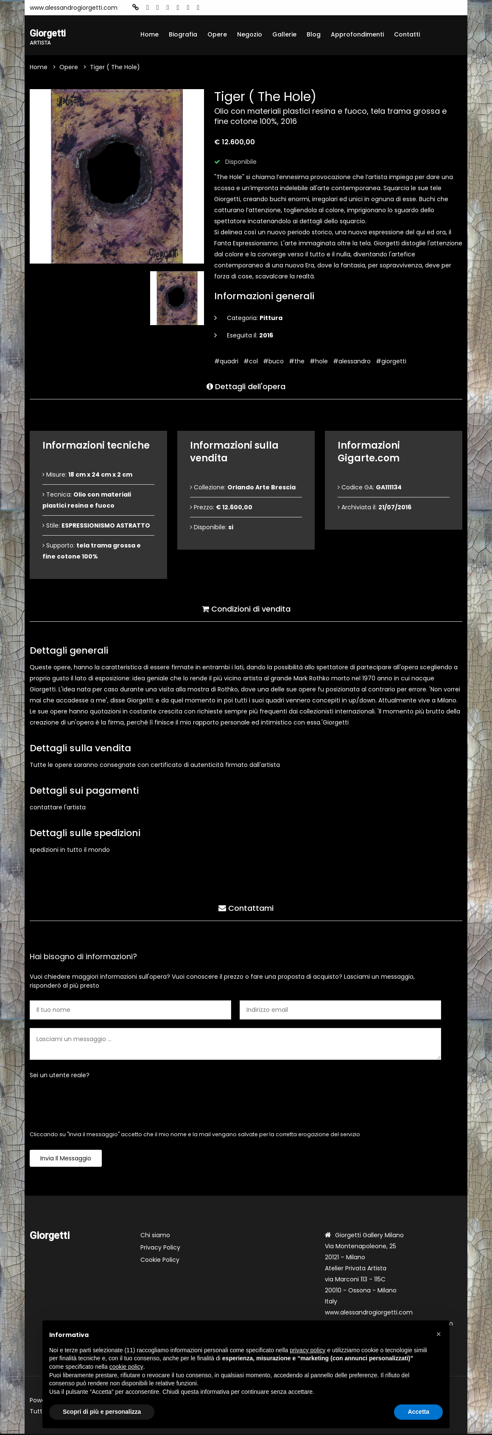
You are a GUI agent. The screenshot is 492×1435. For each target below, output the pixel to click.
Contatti (407, 34)
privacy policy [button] (307, 1350)
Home (149, 34)
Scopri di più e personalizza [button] (102, 1411)
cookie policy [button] (126, 1366)
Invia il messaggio (65, 1159)
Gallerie (284, 34)
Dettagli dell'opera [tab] (246, 386)
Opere (217, 34)
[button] (438, 1334)
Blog (314, 34)
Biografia (183, 34)
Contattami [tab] (246, 907)
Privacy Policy (160, 1248)
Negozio (249, 34)
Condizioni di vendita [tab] (246, 608)
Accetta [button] (418, 1411)
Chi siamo (155, 1236)
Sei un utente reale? (59, 1076)
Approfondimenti (357, 34)
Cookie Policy (159, 1261)
